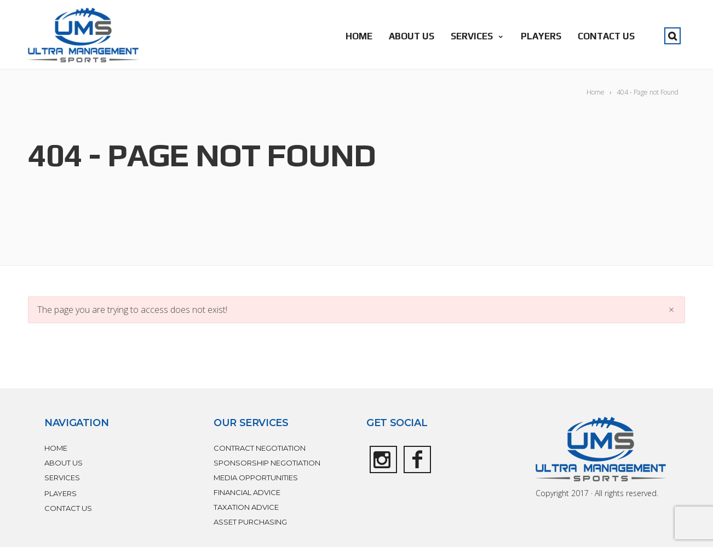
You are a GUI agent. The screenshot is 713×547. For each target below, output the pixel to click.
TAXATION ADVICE (246, 507)
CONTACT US (606, 36)
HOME (359, 36)
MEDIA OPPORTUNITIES (256, 477)
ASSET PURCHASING (250, 521)
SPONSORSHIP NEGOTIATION (267, 462)
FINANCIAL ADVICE (247, 492)
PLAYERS (541, 36)
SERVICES (477, 36)
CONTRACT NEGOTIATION (260, 448)
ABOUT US (411, 36)
